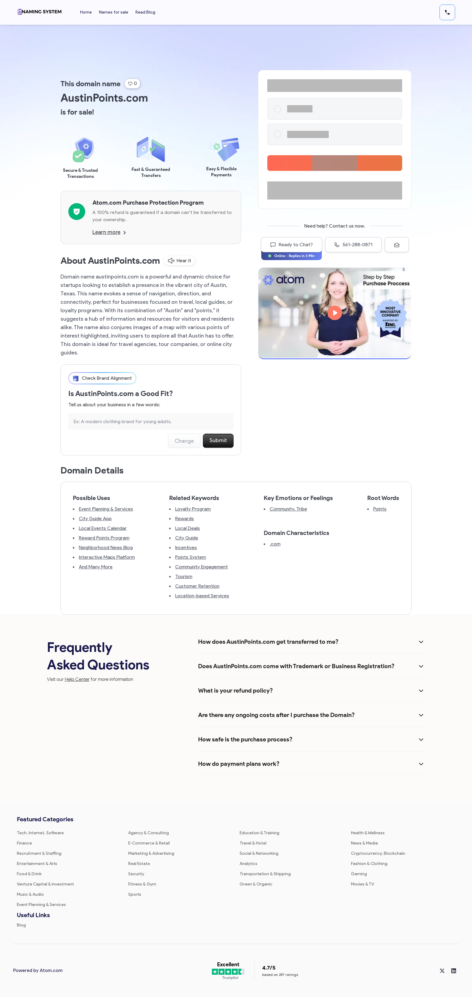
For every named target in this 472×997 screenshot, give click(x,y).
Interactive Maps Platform (107, 557)
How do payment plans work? (238, 763)
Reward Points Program (104, 538)
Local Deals (187, 528)
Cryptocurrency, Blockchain (378, 853)
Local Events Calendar (103, 528)
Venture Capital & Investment (45, 884)
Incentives (186, 547)
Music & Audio (30, 894)
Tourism (183, 576)
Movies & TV (362, 884)
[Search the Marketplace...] (150, 421)
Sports (134, 894)
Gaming (359, 873)
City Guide (186, 538)
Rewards (184, 518)
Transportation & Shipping (265, 873)
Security (136, 873)
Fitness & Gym (142, 884)
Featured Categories (45, 819)
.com (275, 544)
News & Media (364, 843)
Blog (21, 925)
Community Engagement (201, 567)
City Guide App (95, 518)
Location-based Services (202, 596)
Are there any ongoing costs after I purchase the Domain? (276, 715)
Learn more (109, 232)
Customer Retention (197, 586)
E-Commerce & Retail (149, 843)
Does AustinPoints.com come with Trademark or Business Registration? (296, 666)
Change (184, 441)
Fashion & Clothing (369, 863)
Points (380, 509)
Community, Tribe (288, 509)
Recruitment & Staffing (39, 853)
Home (86, 12)
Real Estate (139, 863)
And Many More (96, 567)
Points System (190, 557)
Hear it (179, 261)
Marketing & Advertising (151, 853)
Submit (218, 440)
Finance (24, 843)
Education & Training (259, 832)
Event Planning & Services (106, 509)
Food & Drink (29, 873)
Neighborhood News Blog (106, 547)
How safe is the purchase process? (245, 739)
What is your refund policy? (235, 690)
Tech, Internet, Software (40, 832)
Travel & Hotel (253, 843)
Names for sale (113, 12)
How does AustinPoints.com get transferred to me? (268, 641)
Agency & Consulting (148, 832)
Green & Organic (256, 884)
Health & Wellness (368, 832)
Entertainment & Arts (37, 863)
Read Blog (145, 12)
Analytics (248, 863)
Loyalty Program (193, 509)
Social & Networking (259, 853)
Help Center (77, 679)
